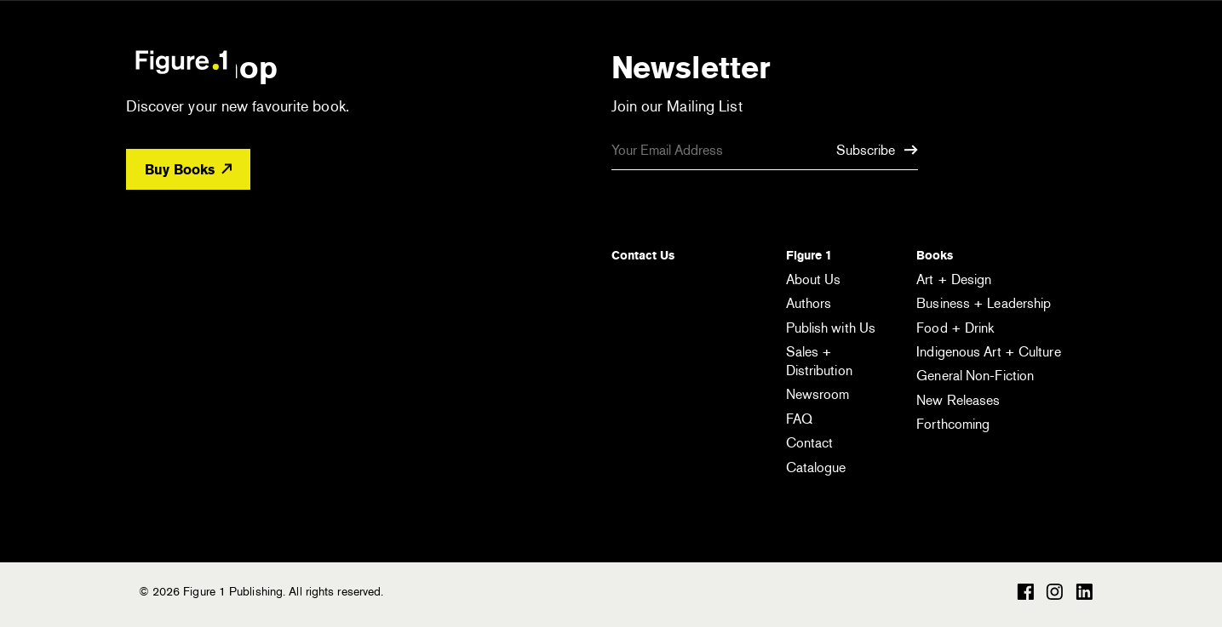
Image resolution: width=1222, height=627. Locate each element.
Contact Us (642, 255)
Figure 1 (809, 255)
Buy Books (188, 170)
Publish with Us (831, 328)
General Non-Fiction (975, 376)
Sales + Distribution (819, 361)
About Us (813, 279)
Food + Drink (955, 328)
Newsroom (818, 394)
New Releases (958, 400)
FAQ (799, 419)
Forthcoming (953, 424)
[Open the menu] (1069, 63)
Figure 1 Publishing (181, 61)
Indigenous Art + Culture (988, 352)
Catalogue (816, 467)
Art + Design (953, 279)
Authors (809, 303)
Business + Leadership (983, 303)
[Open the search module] (999, 60)
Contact (810, 443)
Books (934, 255)
